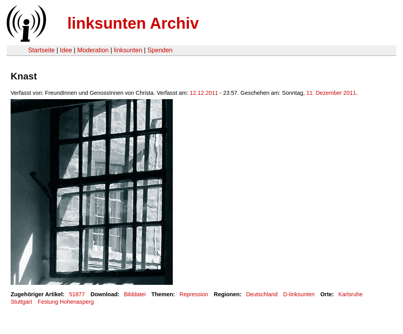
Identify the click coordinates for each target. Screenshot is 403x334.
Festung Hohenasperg (66, 302)
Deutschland (261, 294)
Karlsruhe (350, 294)
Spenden (159, 50)
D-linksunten (299, 294)
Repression (193, 294)
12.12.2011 (204, 93)
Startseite (41, 50)
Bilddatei (135, 294)
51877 (77, 294)
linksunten (128, 50)
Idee (66, 50)
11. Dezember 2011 (331, 93)
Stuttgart (21, 302)
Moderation (93, 50)
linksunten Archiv (133, 23)
